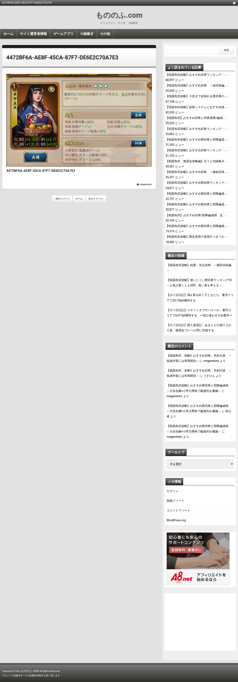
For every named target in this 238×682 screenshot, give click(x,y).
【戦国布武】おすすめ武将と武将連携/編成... (195, 117)
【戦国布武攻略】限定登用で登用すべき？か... (196, 236)
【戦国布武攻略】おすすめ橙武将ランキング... (196, 182)
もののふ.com (119, 15)
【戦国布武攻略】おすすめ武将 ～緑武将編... (196, 85)
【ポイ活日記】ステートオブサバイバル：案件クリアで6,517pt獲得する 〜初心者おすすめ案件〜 (199, 312)
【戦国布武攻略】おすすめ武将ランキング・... (196, 74)
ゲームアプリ (63, 34)
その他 (105, 34)
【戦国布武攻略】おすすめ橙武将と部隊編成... (196, 139)
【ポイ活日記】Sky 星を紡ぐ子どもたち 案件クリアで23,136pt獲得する (200, 297)
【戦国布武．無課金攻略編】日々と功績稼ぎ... (196, 161)
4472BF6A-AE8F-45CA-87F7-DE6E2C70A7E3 (62, 57)
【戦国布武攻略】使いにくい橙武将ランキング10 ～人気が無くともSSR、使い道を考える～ (200, 282)
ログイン (172, 491)
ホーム (8, 34)
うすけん (209, 375)
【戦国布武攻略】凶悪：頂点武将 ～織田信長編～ (199, 267)
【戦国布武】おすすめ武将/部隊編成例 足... (195, 215)
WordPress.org (176, 520)
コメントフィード (178, 510)
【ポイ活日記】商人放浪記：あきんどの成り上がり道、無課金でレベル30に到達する (199, 327)
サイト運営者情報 (33, 34)
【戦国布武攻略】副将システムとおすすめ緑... (196, 107)
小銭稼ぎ (86, 34)
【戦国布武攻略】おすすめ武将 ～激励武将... (196, 172)
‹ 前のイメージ (62, 198)
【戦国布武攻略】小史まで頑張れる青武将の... (196, 96)
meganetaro (145, 184)
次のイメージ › (96, 198)
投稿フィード (175, 500)
